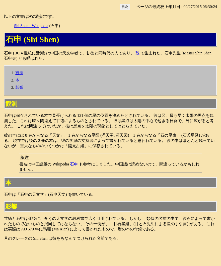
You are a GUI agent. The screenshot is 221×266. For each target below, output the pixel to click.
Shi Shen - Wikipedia (31, 26)
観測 (19, 73)
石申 (74, 164)
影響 (19, 87)
